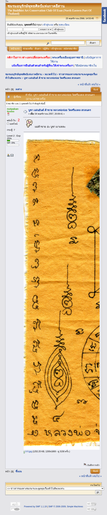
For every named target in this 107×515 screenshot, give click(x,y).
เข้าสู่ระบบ (48, 24)
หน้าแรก (15, 48)
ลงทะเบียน (64, 24)
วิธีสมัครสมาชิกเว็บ (86, 65)
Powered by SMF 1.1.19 (35, 506)
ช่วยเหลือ (28, 48)
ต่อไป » (96, 84)
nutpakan (12, 109)
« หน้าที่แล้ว (84, 84)
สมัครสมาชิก (70, 48)
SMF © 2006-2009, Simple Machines (65, 506)
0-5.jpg (28, 451)
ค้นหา (38, 48)
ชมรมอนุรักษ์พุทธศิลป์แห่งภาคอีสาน (23, 74)
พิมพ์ (95, 89)
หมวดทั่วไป (50, 74)
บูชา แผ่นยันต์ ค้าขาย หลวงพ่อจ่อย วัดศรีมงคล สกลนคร (52, 78)
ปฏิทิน (46, 48)
